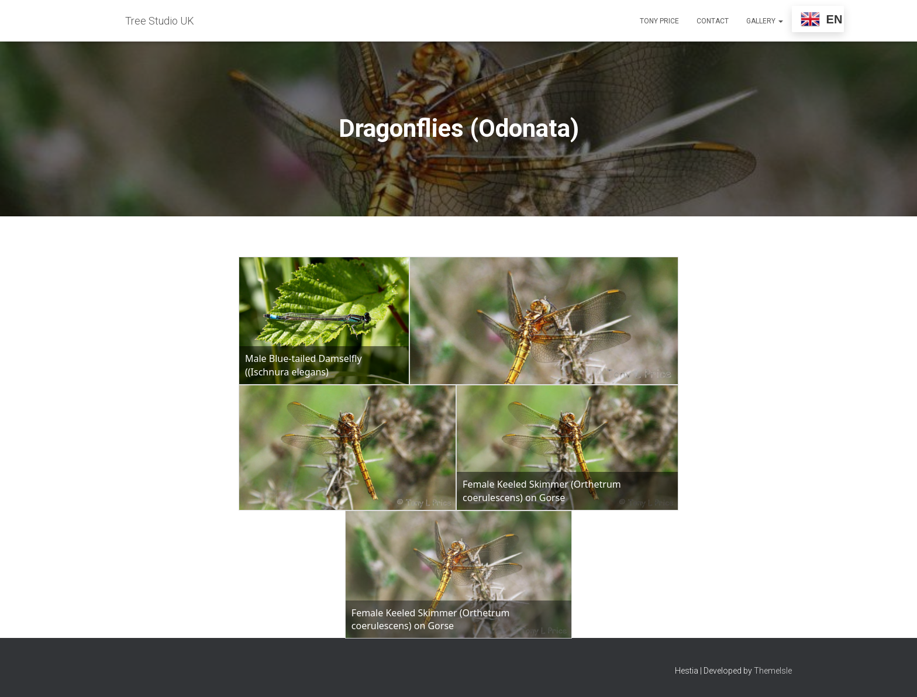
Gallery (764, 21)
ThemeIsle (773, 670)
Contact (713, 21)
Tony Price (659, 21)
